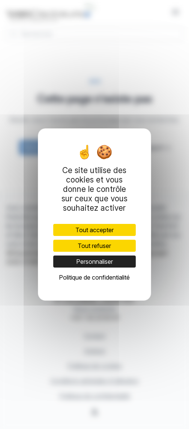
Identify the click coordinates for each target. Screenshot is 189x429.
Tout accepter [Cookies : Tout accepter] (94, 230)
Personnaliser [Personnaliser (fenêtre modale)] (94, 261)
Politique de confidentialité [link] (94, 277)
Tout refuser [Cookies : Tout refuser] (94, 245)
